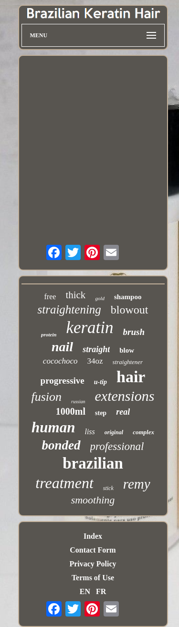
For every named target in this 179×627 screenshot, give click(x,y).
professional (117, 446)
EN (85, 591)
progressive (62, 381)
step (100, 413)
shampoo (128, 297)
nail (62, 346)
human (53, 427)
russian (78, 401)
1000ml (70, 411)
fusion (47, 397)
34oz (95, 361)
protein (48, 334)
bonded (61, 445)
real (123, 412)
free (50, 297)
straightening (69, 309)
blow (126, 350)
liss (89, 432)
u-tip (100, 382)
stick (108, 488)
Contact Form (93, 550)
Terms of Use (93, 578)
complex (143, 432)
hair (130, 377)
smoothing (93, 500)
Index (93, 536)
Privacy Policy (92, 564)
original (114, 432)
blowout (129, 309)
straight (96, 349)
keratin (89, 327)
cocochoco (60, 361)
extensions (125, 396)
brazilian (93, 463)
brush (134, 332)
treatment (64, 482)
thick (75, 295)
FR (101, 591)
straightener (128, 362)
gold (100, 298)
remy (136, 483)
